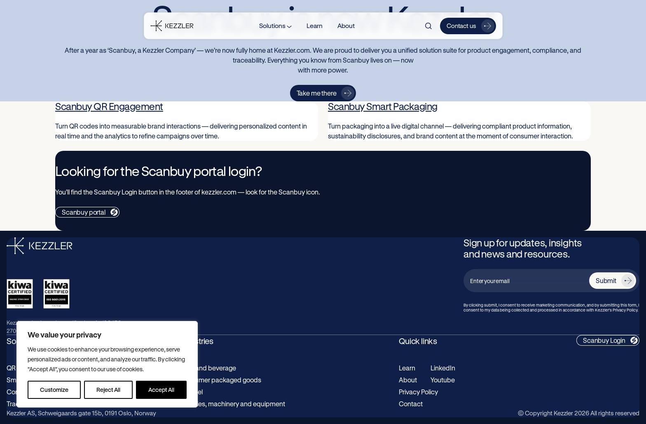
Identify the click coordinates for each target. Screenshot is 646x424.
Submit (606, 280)
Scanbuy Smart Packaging (383, 106)
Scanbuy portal (83, 212)
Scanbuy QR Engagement (109, 106)
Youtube (443, 380)
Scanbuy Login (604, 340)
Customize (54, 389)
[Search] (428, 26)
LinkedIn (443, 368)
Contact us (461, 25)
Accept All (161, 389)
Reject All (108, 389)
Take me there (317, 93)
